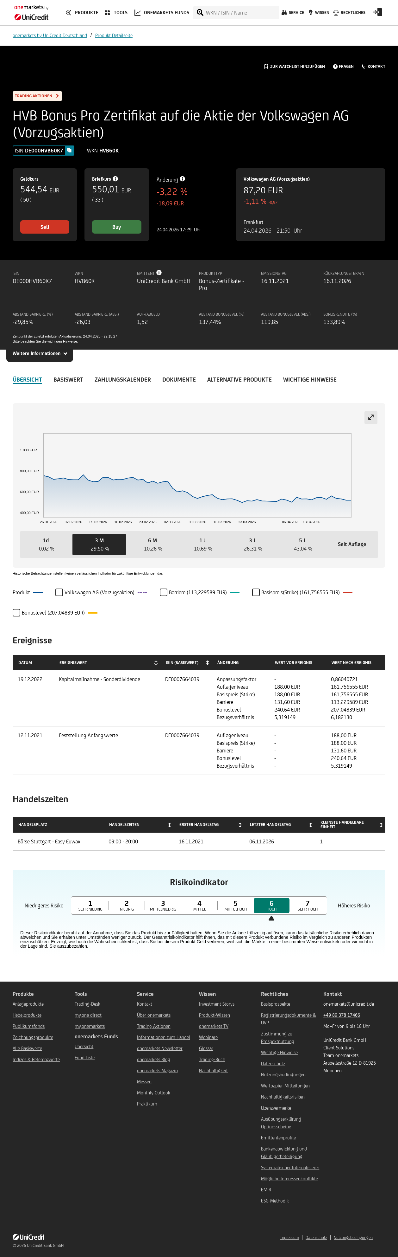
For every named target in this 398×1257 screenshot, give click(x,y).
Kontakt (144, 1004)
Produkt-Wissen (214, 1015)
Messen (144, 1081)
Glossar (206, 1048)
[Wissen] (318, 14)
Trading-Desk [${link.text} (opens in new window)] (87, 1004)
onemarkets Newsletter (160, 1048)
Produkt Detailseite (114, 35)
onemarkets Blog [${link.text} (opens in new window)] (153, 1059)
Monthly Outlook (153, 1092)
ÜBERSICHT (27, 379)
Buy (116, 227)
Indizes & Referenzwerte (36, 1059)
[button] (45, 544)
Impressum (289, 1237)
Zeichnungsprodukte (33, 1037)
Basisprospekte (275, 1004)
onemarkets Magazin (157, 1070)
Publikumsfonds (29, 1026)
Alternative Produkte (239, 379)
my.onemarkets (90, 1026)
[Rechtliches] (348, 14)
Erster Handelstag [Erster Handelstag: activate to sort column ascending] (199, 824)
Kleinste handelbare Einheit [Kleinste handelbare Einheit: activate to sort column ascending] (342, 824)
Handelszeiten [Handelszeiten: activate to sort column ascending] (124, 824)
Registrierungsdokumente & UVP (288, 1018)
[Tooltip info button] (159, 272)
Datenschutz (273, 1063)
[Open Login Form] (377, 14)
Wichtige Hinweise (279, 1052)
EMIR (266, 1189)
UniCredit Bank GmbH (45, 1245)
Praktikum (147, 1103)
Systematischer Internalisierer (290, 1167)
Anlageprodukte (28, 1004)
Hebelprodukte (27, 1015)
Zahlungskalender (123, 379)
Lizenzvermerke (276, 1108)
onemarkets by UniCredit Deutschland (50, 35)
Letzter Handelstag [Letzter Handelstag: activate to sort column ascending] (270, 824)
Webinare (208, 1037)
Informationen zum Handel (163, 1037)
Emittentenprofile (278, 1137)
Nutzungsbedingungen (283, 1074)
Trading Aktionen (154, 1026)
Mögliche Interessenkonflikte (289, 1178)
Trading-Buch (212, 1059)
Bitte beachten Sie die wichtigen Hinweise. (45, 341)
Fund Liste (85, 1057)
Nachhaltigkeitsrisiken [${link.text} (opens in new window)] (283, 1096)
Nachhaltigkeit (213, 1070)
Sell (44, 227)
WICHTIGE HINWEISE (310, 379)
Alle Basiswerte (27, 1048)
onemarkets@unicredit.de (348, 1004)
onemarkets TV (213, 1026)
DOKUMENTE (179, 379)
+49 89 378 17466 (341, 1015)
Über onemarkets (154, 1015)
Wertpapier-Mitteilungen (285, 1085)
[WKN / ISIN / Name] (242, 12)
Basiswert (68, 379)
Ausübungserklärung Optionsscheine (281, 1122)
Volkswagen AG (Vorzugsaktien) (277, 179)
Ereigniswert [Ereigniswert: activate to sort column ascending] (73, 662)
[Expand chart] (370, 417)
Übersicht (84, 1046)
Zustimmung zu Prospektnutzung (277, 1037)
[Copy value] (69, 150)
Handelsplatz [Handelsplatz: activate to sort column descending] (32, 824)
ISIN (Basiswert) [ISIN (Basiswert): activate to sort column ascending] (182, 662)
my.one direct (88, 1015)
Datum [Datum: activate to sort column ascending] (25, 662)
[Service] (292, 14)
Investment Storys (216, 1004)
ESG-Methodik (275, 1200)
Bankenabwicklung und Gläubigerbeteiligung (284, 1152)
